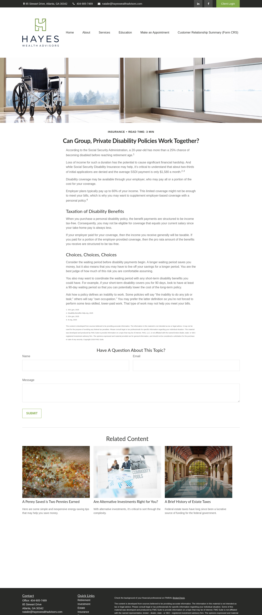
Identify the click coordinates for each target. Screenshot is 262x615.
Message (28, 380)
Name (26, 356)
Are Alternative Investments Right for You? (125, 502)
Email (136, 356)
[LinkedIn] (198, 3)
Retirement (84, 600)
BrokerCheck (179, 598)
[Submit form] (31, 413)
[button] (69, 32)
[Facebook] (208, 3)
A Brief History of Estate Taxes (188, 502)
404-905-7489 (82, 3)
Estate (81, 607)
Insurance (83, 611)
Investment (84, 604)
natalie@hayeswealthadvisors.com (119, 3)
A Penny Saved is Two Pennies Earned (51, 502)
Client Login (228, 3)
